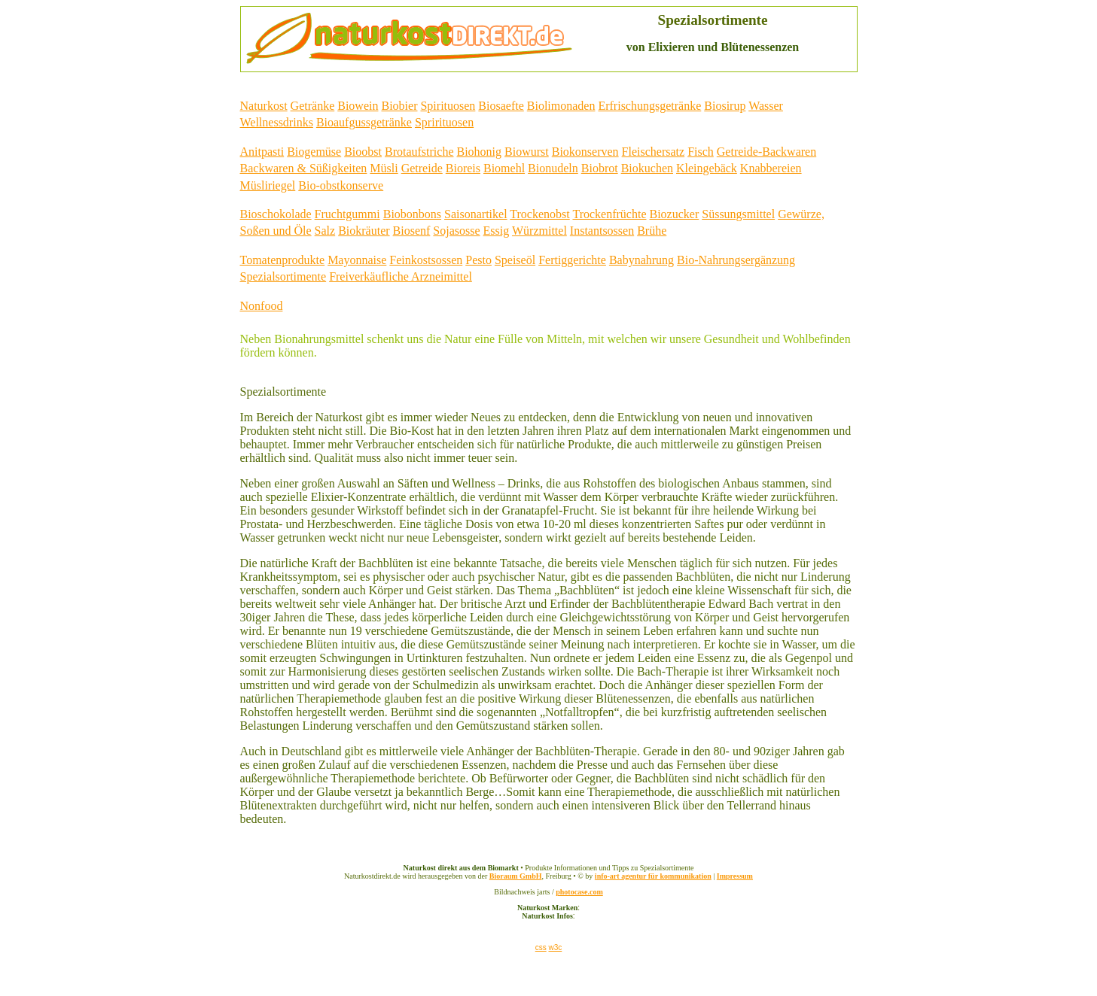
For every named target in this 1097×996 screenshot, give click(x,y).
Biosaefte (500, 105)
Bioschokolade (276, 214)
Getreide (422, 168)
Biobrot (599, 168)
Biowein (357, 105)
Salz (325, 230)
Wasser (765, 105)
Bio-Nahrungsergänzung (736, 260)
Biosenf (412, 230)
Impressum (735, 876)
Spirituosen (447, 105)
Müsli (384, 168)
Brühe (651, 230)
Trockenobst (539, 214)
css (541, 947)
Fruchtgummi (347, 214)
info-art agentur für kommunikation (653, 876)
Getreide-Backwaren (766, 151)
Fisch (700, 151)
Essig (496, 230)
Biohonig (479, 151)
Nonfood (261, 305)
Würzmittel (539, 230)
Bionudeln (553, 168)
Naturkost (264, 105)
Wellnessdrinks (276, 122)
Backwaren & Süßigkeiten (303, 168)
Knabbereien (771, 168)
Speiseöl (515, 260)
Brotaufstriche (419, 151)
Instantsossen (602, 230)
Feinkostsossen (425, 260)
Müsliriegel (268, 185)
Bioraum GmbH (515, 876)
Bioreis (463, 168)
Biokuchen (647, 168)
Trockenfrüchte (609, 214)
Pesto (478, 260)
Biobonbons (412, 214)
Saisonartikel (475, 214)
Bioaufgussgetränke (364, 122)
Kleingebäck (706, 168)
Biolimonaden (561, 105)
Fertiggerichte (572, 260)
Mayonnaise (357, 260)
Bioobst (363, 151)
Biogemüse (314, 151)
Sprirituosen (444, 122)
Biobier (399, 105)
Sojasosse (456, 230)
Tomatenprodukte (282, 260)
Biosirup (724, 105)
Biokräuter (363, 230)
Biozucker (674, 214)
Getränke (313, 105)
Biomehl (504, 168)
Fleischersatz (653, 151)
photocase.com (579, 892)
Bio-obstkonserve (340, 185)
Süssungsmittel (738, 214)
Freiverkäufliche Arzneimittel (400, 276)
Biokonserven (585, 151)
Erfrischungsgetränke (649, 105)
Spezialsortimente (283, 276)
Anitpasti (262, 151)
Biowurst (526, 151)
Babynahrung (641, 260)
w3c (555, 947)
